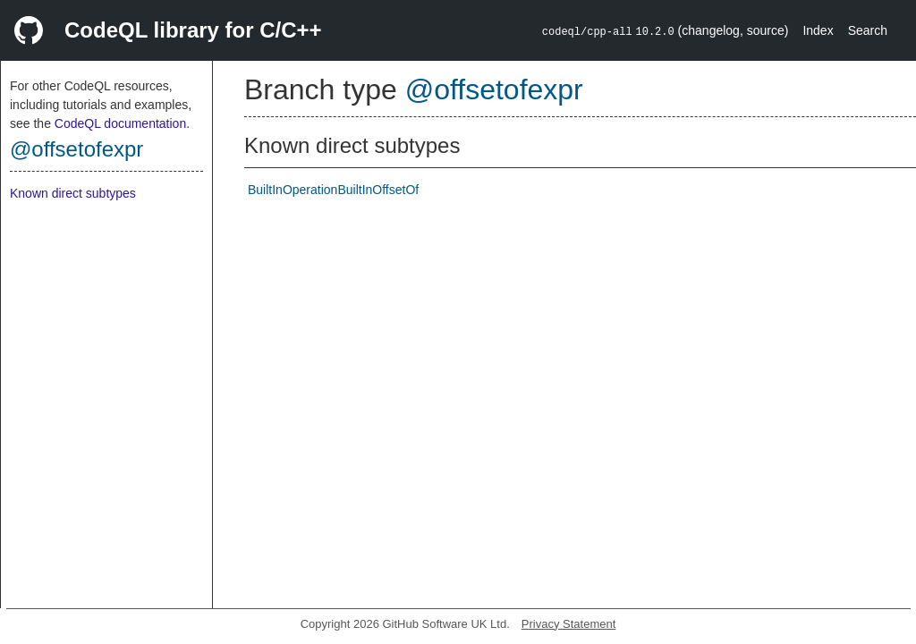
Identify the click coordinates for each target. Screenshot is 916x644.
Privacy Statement (569, 624)
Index (817, 30)
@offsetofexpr (76, 149)
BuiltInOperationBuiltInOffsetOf (333, 189)
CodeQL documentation (120, 123)
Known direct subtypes (73, 193)
